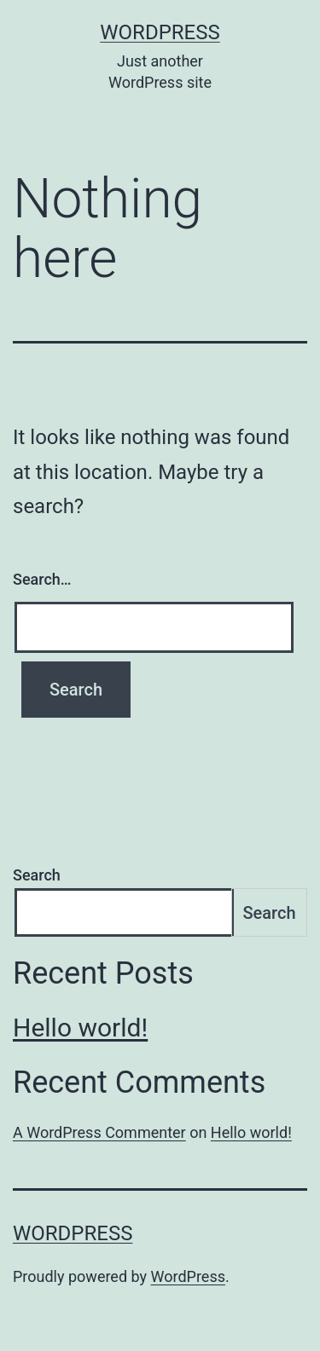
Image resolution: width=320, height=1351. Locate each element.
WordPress (188, 1276)
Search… (42, 579)
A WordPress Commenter (99, 1132)
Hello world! (80, 1027)
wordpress (159, 32)
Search (37, 875)
